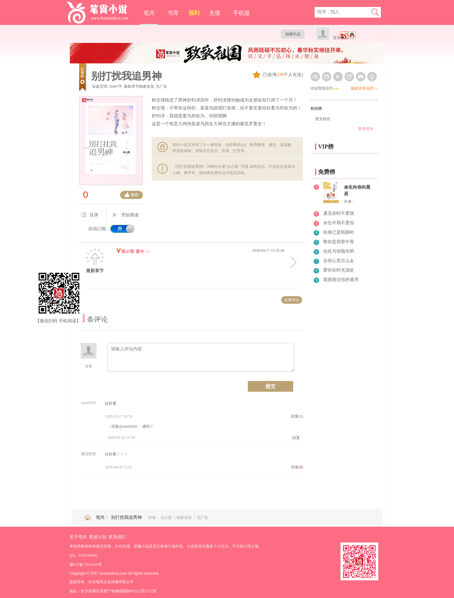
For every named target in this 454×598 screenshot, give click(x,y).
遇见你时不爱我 (338, 213)
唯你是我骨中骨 (338, 241)
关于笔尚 (78, 537)
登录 (336, 38)
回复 (296, 438)
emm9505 (88, 403)
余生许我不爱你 (338, 222)
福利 (194, 13)
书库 (173, 13)
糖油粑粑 (88, 454)
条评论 (93, 319)
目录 (89, 214)
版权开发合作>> (364, 88)
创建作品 (292, 34)
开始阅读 (126, 215)
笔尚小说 (101, 13)
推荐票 (131, 195)
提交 (270, 386)
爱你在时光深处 (338, 270)
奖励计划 (98, 537)
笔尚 (149, 13)
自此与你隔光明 (338, 251)
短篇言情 (99, 86)
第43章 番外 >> (133, 251)
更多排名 (365, 128)
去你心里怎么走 (338, 260)
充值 (214, 13)
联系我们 (117, 537)
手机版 (241, 13)
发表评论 (291, 300)
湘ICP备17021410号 (85, 564)
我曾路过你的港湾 (340, 279)
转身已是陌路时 (338, 232)
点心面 (166, 517)
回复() (297, 416)
